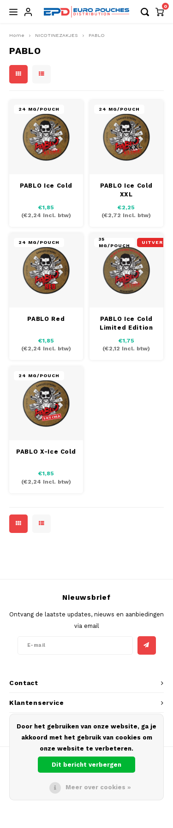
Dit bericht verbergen (86, 764)
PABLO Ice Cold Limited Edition (126, 323)
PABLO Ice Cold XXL (126, 190)
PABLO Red (46, 318)
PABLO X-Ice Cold (46, 451)
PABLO (97, 35)
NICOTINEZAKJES (56, 35)
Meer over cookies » (98, 787)
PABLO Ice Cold (46, 185)
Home (16, 35)
